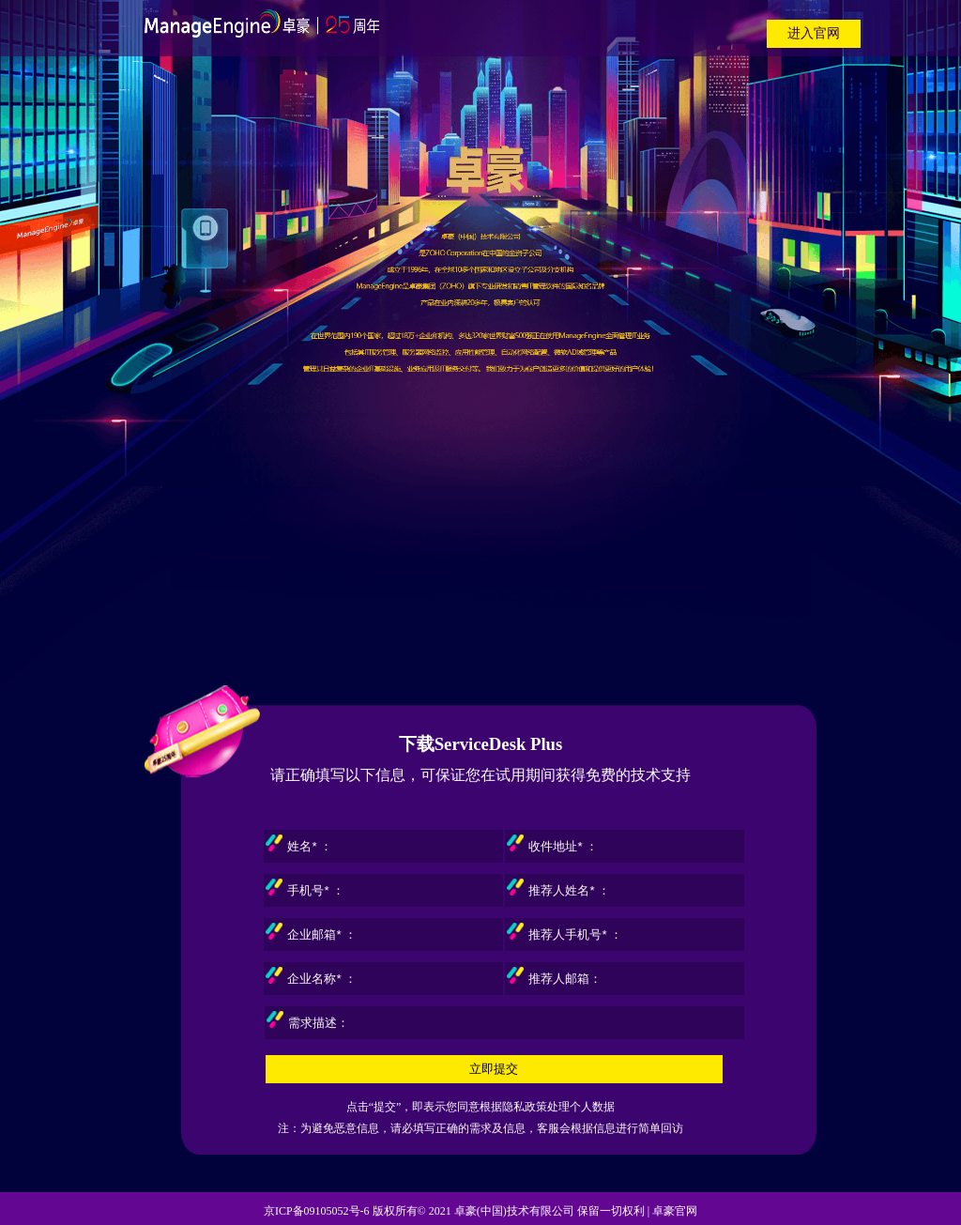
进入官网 (813, 33)
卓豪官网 (674, 1210)
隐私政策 (524, 1106)
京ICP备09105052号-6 (317, 1210)
